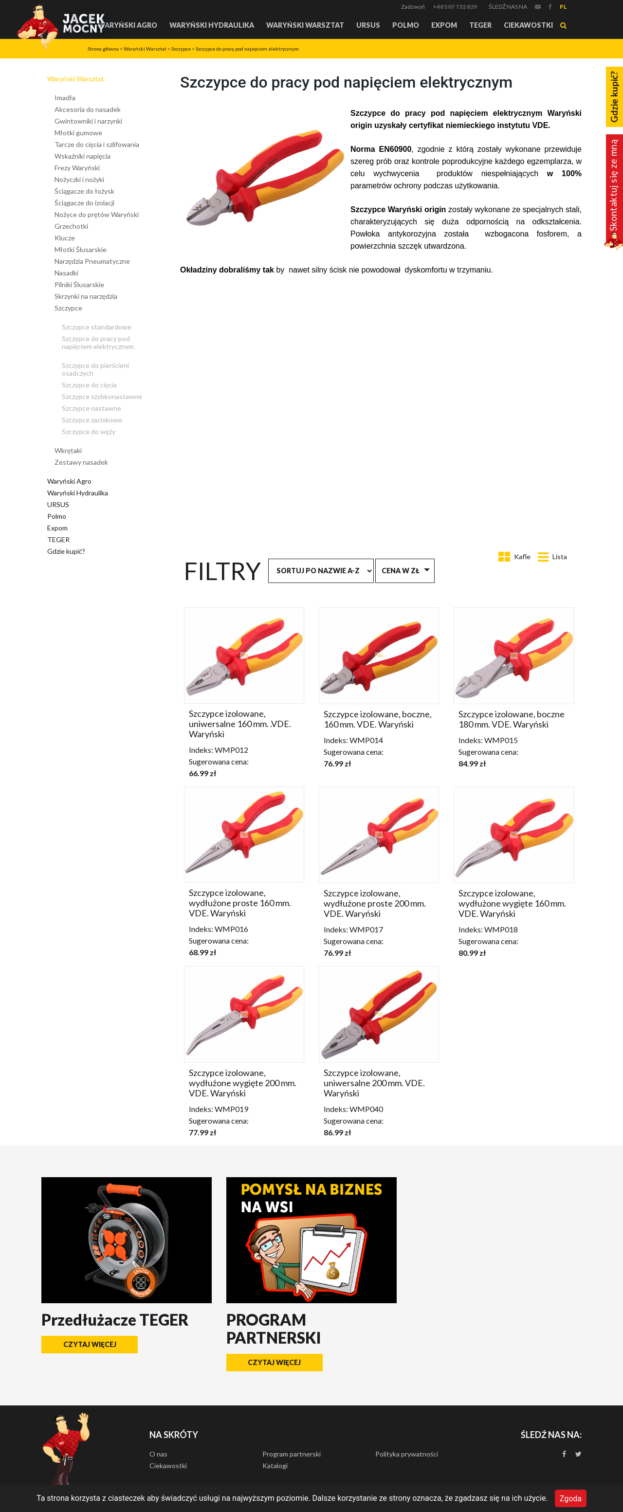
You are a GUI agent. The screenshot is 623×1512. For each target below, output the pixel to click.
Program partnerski (291, 1454)
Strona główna (103, 49)
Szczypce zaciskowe (92, 420)
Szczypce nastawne (91, 408)
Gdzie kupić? (66, 551)
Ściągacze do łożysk (84, 191)
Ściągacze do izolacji (84, 203)
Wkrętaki (68, 450)
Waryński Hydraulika (211, 25)
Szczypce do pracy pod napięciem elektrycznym (247, 49)
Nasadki (66, 273)
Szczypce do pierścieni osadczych (95, 369)
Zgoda (571, 1498)
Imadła (65, 97)
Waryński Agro (127, 25)
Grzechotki (71, 226)
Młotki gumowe (78, 132)
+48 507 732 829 (455, 6)
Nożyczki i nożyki (79, 179)
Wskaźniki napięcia (82, 156)
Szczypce (181, 49)
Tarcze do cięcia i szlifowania (97, 144)
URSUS (368, 25)
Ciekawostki (528, 25)
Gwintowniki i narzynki (88, 121)
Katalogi (275, 1465)
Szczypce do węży (88, 431)
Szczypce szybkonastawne (102, 396)
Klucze (65, 238)
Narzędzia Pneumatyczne (92, 261)
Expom (444, 25)
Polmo (405, 25)
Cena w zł (401, 570)
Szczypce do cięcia (89, 385)
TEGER (480, 25)
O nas (158, 1454)
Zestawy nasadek (81, 462)
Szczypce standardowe (96, 327)
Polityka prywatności (406, 1454)
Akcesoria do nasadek (88, 109)
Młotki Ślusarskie (81, 249)
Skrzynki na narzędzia (86, 296)
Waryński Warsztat (305, 25)
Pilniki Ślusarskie (79, 284)
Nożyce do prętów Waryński (97, 214)
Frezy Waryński (77, 168)
